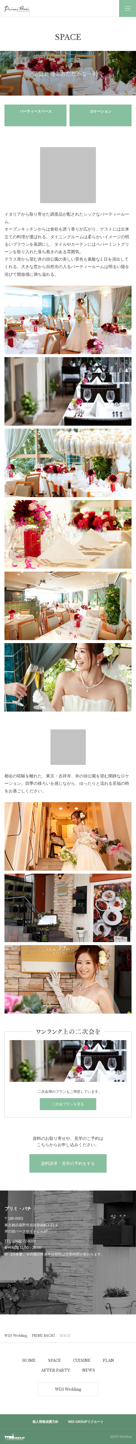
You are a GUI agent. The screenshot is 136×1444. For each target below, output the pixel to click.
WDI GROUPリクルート (86, 1421)
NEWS (88, 1370)
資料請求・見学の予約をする (68, 1163)
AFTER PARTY (55, 1370)
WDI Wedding (15, 1336)
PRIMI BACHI (43, 1336)
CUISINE (82, 1360)
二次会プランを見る (68, 1104)
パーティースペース (36, 111)
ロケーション (100, 111)
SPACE (54, 1360)
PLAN (108, 1360)
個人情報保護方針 (45, 1421)
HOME (29, 1360)
